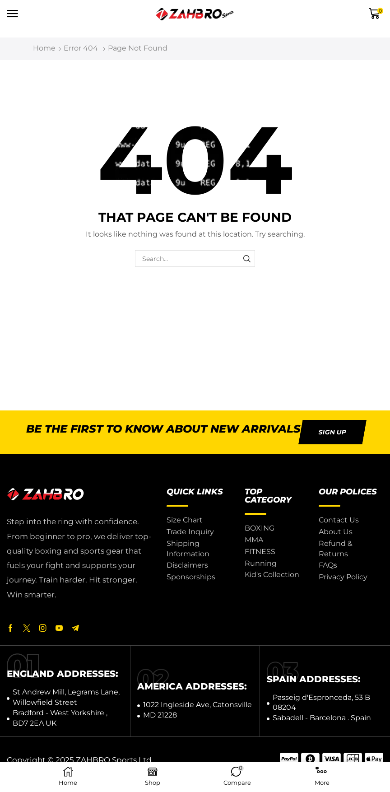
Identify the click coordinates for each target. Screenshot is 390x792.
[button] (12, 13)
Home (44, 48)
